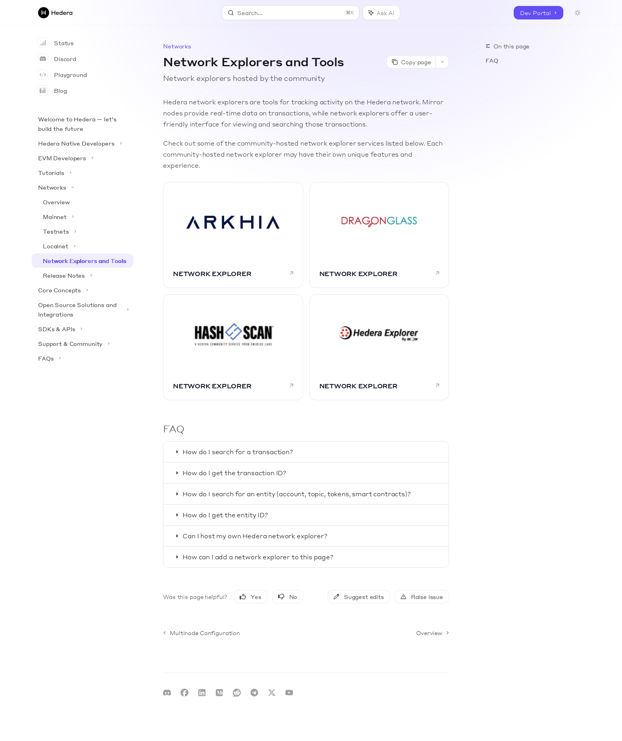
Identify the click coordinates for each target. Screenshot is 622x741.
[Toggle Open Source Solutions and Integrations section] (82, 309)
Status (56, 43)
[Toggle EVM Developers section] (82, 158)
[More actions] (442, 62)
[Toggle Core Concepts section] (82, 290)
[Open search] (290, 13)
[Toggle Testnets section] (82, 231)
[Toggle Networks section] (82, 187)
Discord (57, 58)
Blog (52, 90)
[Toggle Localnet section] (82, 246)
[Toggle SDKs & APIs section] (82, 329)
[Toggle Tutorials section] (82, 172)
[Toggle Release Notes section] (82, 275)
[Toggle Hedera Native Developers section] (82, 143)
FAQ (492, 60)
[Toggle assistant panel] (381, 13)
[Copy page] (411, 62)
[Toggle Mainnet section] (82, 216)
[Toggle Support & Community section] (82, 343)
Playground (62, 74)
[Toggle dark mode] (577, 12)
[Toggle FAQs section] (82, 358)
